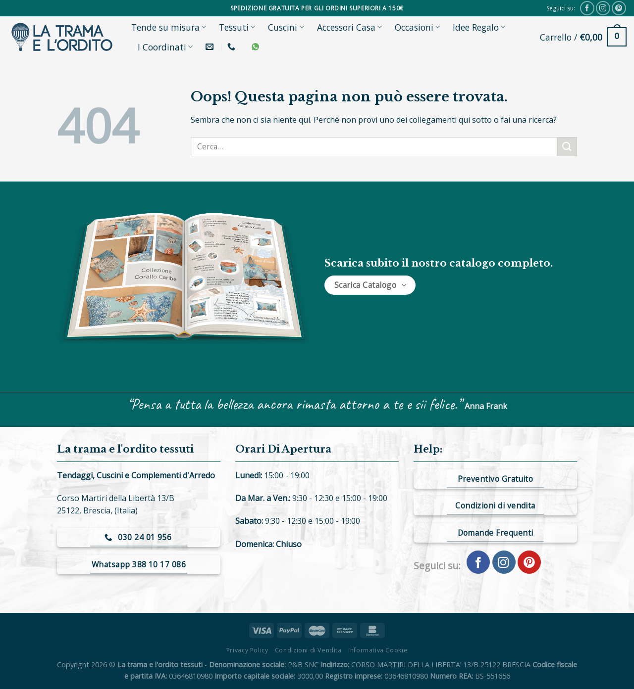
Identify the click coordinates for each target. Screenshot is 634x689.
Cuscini (286, 27)
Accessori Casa (349, 27)
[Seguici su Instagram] (603, 8)
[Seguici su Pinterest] (619, 8)
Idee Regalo (479, 27)
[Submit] (567, 146)
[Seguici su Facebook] (587, 8)
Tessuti (237, 27)
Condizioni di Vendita (308, 650)
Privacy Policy (247, 650)
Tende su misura (168, 27)
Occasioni (417, 27)
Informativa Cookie (378, 650)
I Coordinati (165, 47)
